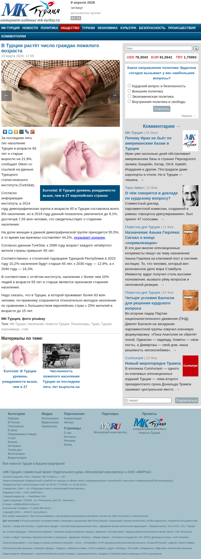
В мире (12, 430)
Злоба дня (14, 449)
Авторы (69, 422)
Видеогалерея (17, 457)
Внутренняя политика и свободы (159, 102)
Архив (68, 444)
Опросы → (189, 115)
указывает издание (89, 237)
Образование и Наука (22, 434)
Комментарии (13, 36)
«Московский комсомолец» (104, 472)
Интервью (14, 445)
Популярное (16, 426)
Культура (128, 28)
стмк (25, 329)
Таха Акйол (134, 188)
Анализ (12, 441)
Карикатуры (49, 426)
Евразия (13, 418)
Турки (95, 324)
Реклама (69, 440)
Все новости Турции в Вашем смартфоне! (34, 463)
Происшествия (182, 28)
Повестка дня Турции (143, 227)
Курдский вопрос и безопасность (159, 86)
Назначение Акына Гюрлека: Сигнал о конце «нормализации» (152, 237)
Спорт (12, 438)
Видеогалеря (50, 422)
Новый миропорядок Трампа (153, 363)
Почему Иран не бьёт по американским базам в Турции (148, 143)
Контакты (70, 436)
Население (35, 324)
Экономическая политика (153, 96)
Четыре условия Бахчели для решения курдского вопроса (149, 303)
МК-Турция (10, 28)
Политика (49, 28)
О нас (67, 432)
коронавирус (10, 329)
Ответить (161, 109)
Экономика (107, 28)
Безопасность (152, 28)
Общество (70, 28)
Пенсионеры (80, 324)
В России (14, 422)
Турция (106, 324)
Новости (30, 28)
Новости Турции (57, 324)
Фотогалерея (16, 453)
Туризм (88, 28)
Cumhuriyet (134, 358)
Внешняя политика (147, 91)
